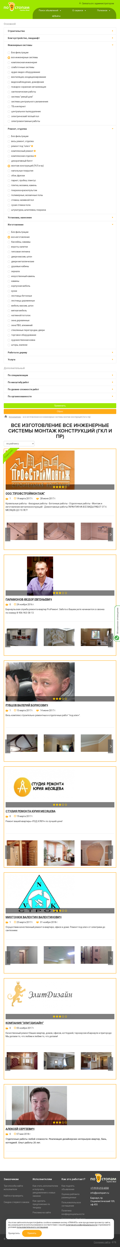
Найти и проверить (13, 1195)
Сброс (60, 411)
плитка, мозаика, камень (22, 185)
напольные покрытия (20, 170)
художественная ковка (21, 340)
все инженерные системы (23, 57)
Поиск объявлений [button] (50, 10)
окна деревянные (19, 320)
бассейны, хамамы (19, 242)
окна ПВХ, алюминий (20, 325)
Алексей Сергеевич (20, 1129)
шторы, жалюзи (17, 345)
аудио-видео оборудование (24, 72)
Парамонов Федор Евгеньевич (29, 599)
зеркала (14, 271)
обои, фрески (16, 175)
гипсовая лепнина (19, 251)
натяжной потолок (19, 315)
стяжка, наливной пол (21, 200)
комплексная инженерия (22, 62)
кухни (12, 291)
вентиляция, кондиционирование (27, 77)
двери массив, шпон (20, 256)
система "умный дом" (20, 96)
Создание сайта (102, 1242)
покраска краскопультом (22, 190)
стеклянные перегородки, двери (26, 330)
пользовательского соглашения (32, 1227)
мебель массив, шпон (20, 305)
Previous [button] (7, 534)
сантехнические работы (22, 91)
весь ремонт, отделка (21, 141)
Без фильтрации (18, 52)
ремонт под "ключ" (20, 146)
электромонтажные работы (24, 121)
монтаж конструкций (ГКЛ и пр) (26, 165)
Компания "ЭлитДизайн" (25, 1023)
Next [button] (110, 534)
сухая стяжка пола (19, 205)
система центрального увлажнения (28, 101)
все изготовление (19, 237)
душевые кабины (18, 266)
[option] (22, 534)
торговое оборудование (22, 335)
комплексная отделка (22, 156)
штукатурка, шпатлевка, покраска (27, 210)
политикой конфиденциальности (81, 1225)
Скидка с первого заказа (16, 1202)
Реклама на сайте (42, 1212)
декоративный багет (20, 161)
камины (13, 281)
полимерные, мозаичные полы (25, 195)
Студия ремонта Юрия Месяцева (30, 811)
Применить (60, 405)
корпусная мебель (19, 286)
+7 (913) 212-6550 (99, 1188)
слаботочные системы (21, 67)
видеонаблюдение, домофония (26, 82)
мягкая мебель (17, 310)
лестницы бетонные (20, 296)
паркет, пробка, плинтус (22, 180)
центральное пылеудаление (24, 111)
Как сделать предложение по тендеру (41, 1204)
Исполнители (15, 417)
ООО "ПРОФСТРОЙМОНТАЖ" (25, 493)
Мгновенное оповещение (116, 609)
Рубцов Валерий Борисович (27, 705)
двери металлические (21, 261)
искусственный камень (21, 276)
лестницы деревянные (21, 300)
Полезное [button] (103, 10)
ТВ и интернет (17, 106)
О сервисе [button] (79, 10)
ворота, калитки (18, 246)
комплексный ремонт (22, 151)
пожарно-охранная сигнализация (27, 87)
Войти (57, 16)
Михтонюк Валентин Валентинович (33, 917)
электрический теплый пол (23, 116)
